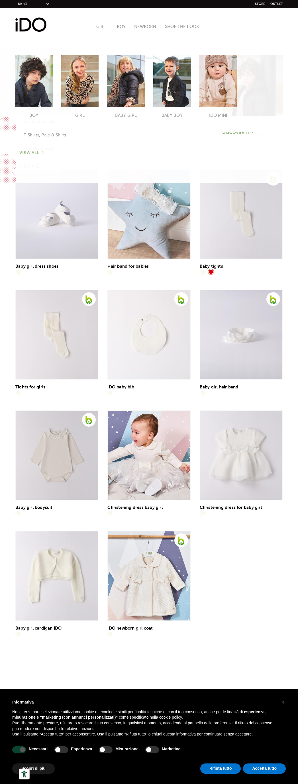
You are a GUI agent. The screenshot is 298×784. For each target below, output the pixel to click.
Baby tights (211, 266)
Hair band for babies (128, 266)
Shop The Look (180, 27)
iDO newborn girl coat (130, 628)
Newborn (146, 27)
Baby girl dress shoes (36, 266)
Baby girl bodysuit (34, 507)
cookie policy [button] (170, 717)
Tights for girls (30, 387)
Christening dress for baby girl (231, 507)
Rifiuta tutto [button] (220, 768)
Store (260, 4)
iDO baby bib (120, 387)
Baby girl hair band (219, 387)
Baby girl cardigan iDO (38, 628)
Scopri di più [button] (33, 768)
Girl (103, 27)
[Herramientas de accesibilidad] (24, 774)
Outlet (276, 4)
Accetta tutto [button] (264, 768)
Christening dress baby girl (134, 507)
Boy (123, 27)
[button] (282, 702)
